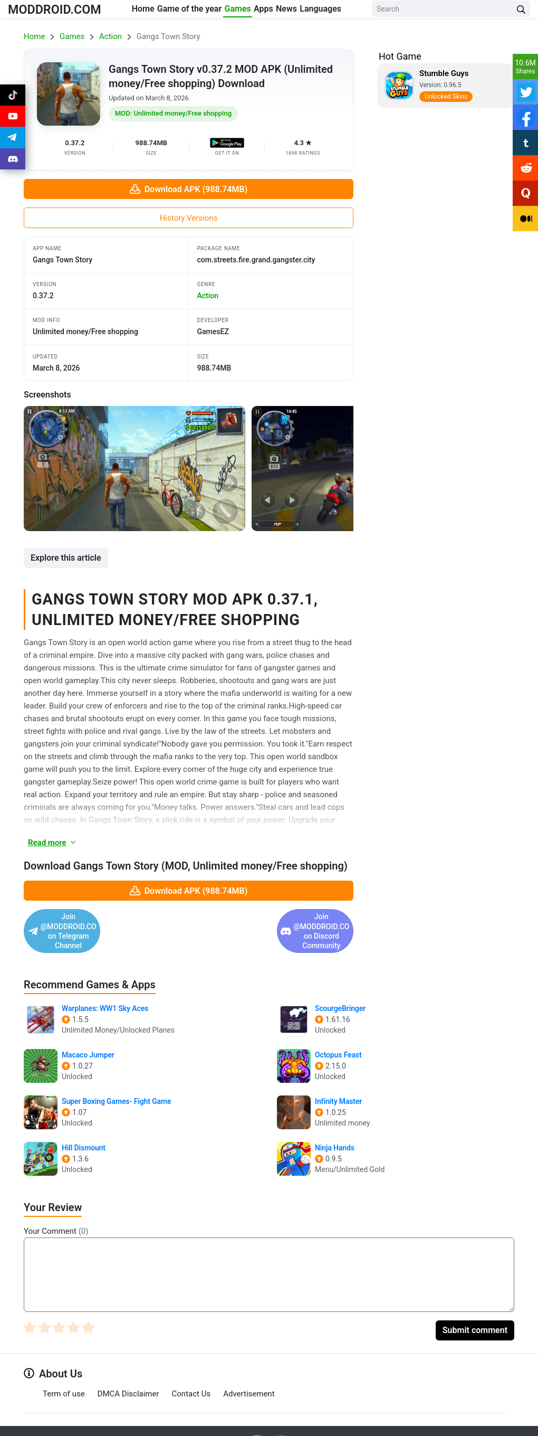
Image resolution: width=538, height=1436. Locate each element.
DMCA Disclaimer (128, 1375)
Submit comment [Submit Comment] (475, 1311)
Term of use (64, 1375)
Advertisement (248, 1375)
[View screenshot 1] (134, 468)
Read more (52, 842)
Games (239, 11)
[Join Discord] (281, 1424)
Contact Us (191, 1375)
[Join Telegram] (257, 1424)
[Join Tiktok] (12, 97)
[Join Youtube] (12, 122)
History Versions (189, 218)
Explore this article (66, 558)
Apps (275, 11)
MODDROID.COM (64, 17)
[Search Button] (521, 18)
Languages (352, 11)
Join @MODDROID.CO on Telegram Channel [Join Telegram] (98, 921)
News (308, 11)
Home (137, 11)
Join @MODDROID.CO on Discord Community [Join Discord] (265, 921)
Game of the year (184, 17)
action (208, 295)
